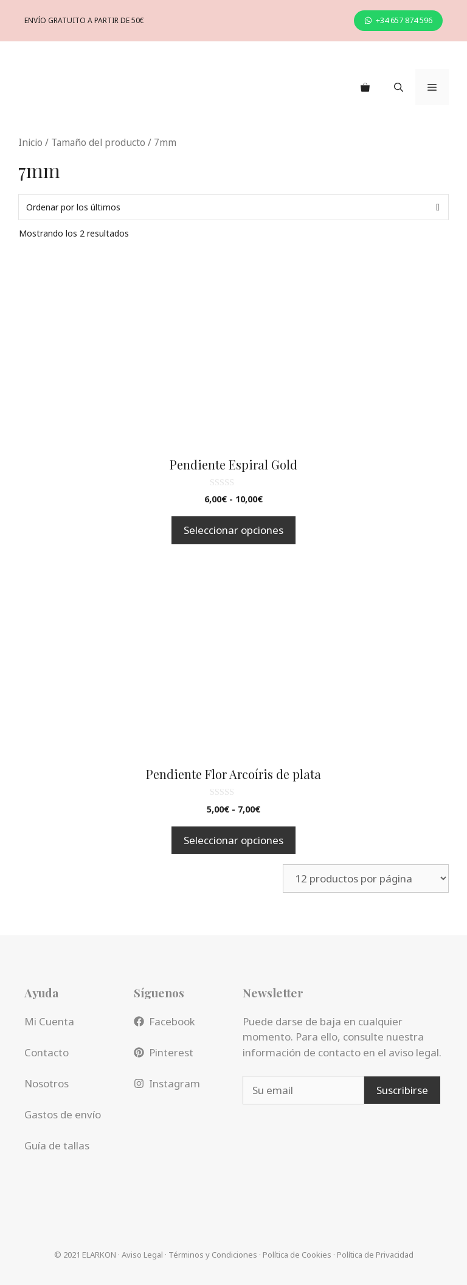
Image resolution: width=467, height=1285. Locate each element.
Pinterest (171, 1052)
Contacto (46, 1052)
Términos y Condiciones (212, 1254)
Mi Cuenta (49, 1021)
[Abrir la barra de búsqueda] (398, 87)
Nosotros (46, 1083)
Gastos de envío (62, 1114)
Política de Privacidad (375, 1254)
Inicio (30, 142)
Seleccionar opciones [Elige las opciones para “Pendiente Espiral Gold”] (233, 530)
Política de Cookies (297, 1254)
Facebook (172, 1021)
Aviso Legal (142, 1254)
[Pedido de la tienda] (233, 207)
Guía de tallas (56, 1145)
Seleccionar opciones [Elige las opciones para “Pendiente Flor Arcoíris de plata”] (233, 840)
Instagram (174, 1083)
